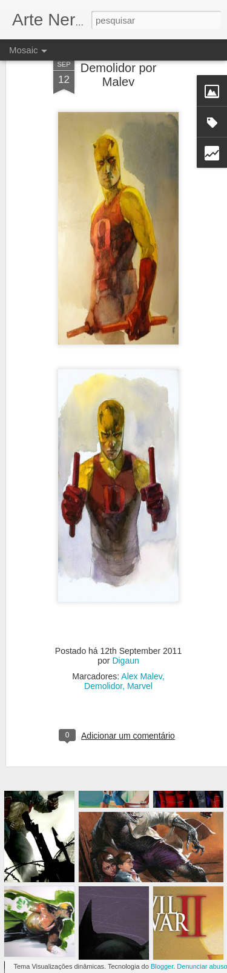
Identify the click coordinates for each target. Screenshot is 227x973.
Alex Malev (141, 650)
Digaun (125, 634)
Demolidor (103, 659)
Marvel (140, 659)
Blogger (162, 966)
